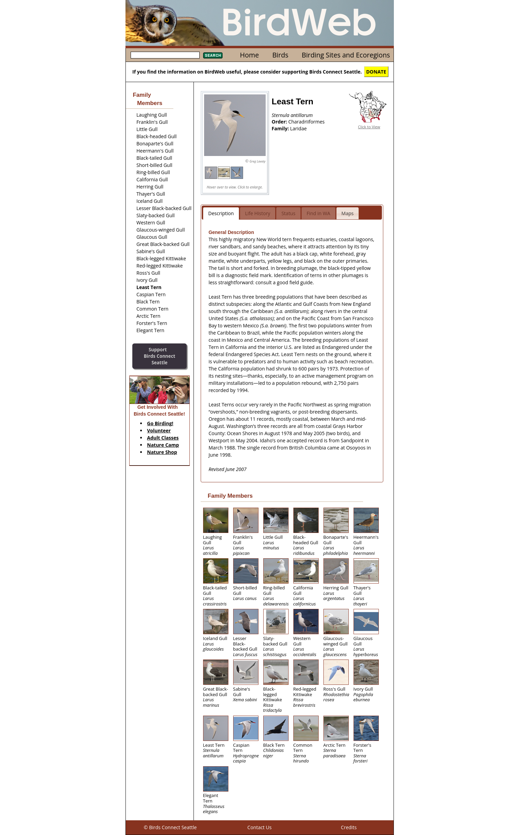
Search (213, 55)
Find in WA (318, 213)
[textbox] (165, 55)
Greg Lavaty (258, 161)
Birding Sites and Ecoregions (346, 55)
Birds (280, 55)
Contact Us (260, 827)
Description (221, 213)
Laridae (298, 128)
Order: (280, 121)
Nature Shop (162, 452)
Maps (348, 213)
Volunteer (159, 430)
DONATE (376, 71)
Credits (349, 827)
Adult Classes (163, 437)
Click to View (369, 126)
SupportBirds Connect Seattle (159, 356)
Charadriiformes (306, 121)
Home (249, 55)
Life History (257, 213)
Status (288, 213)
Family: (281, 128)
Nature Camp (163, 445)
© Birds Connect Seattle (170, 827)
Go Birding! (160, 423)
